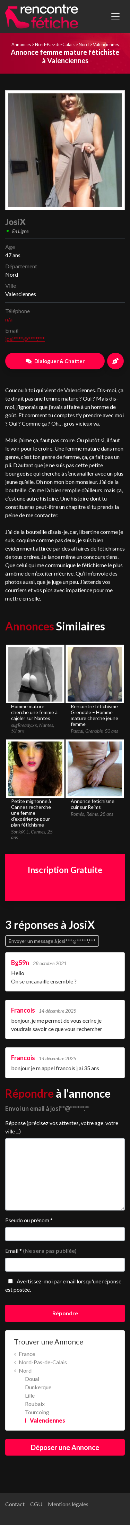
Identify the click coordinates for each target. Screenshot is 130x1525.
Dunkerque (38, 1387)
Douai (32, 1378)
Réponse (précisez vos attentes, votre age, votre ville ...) (61, 1127)
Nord (84, 44)
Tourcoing (37, 1412)
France (27, 1353)
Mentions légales (68, 1504)
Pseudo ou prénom (29, 1220)
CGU (36, 1504)
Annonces (21, 44)
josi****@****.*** (25, 338)
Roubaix (35, 1403)
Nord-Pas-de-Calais (55, 44)
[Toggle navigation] (115, 16)
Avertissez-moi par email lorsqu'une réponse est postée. (63, 1285)
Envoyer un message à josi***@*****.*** (52, 941)
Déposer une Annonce (65, 1447)
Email (41, 1250)
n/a (8, 319)
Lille (30, 1395)
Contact (15, 1504)
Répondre (65, 1313)
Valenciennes (106, 44)
